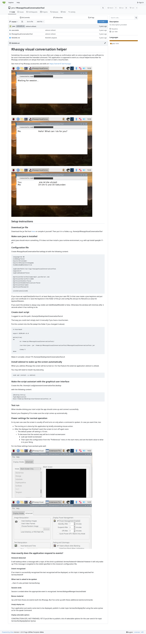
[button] (22, 21)
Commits (25, 17)
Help (18, 2)
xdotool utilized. (31, 26)
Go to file (30, 22)
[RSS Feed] (103, 7)
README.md (16, 38)
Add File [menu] (40, 22)
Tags (91, 17)
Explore (11, 2)
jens (13, 8)
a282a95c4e (20, 26)
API (142, 632)
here (33, 231)
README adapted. (51, 38)
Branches (58, 17)
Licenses (137, 632)
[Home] (4, 2)
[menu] (129, 632)
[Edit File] (105, 43)
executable (15, 30)
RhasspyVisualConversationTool (30, 8)
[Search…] (136, 18)
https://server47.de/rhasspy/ (60, 64)
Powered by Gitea (8, 632)
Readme (114, 29)
